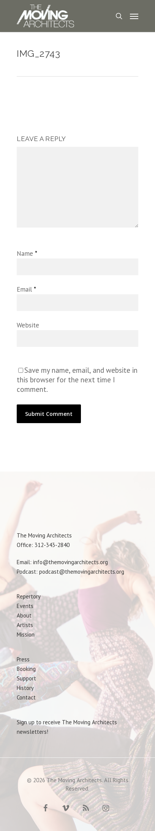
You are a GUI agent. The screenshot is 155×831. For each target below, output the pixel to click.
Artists (25, 625)
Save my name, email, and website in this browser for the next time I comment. (77, 380)
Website (28, 325)
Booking (26, 668)
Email (26, 289)
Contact (26, 697)
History (25, 687)
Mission (26, 634)
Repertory (29, 596)
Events (25, 606)
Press (23, 659)
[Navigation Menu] (134, 16)
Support (26, 678)
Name (27, 253)
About (24, 615)
